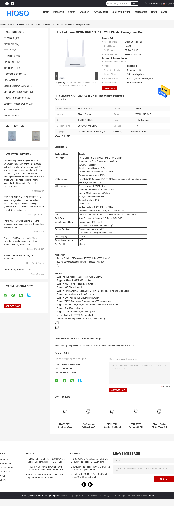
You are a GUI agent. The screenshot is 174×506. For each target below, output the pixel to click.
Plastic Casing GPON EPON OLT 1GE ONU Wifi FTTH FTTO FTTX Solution (159, 426)
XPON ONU (24, 24)
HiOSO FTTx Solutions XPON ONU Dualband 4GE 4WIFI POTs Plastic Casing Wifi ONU (65, 426)
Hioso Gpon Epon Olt (68, 346)
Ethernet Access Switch (16, 103)
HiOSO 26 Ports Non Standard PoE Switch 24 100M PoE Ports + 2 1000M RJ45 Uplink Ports (90, 461)
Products (58, 12)
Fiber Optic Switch (13, 74)
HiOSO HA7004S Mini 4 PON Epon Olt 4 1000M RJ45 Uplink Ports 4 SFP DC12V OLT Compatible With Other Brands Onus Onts (46, 469)
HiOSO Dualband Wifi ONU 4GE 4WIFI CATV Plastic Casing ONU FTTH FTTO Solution (88, 426)
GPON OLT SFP (11, 115)
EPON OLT (9, 38)
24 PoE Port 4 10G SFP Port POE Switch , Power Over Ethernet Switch (89, 475)
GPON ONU (9, 62)
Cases (164, 12)
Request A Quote (152, 3)
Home (46, 12)
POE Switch (10, 80)
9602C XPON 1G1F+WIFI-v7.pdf (88, 338)
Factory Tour (101, 12)
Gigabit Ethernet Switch (16, 86)
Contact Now (109, 88)
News (154, 12)
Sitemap (4, 480)
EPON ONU (9, 56)
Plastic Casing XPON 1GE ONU (121, 346)
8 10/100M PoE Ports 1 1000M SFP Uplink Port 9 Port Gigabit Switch (90, 468)
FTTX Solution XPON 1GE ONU (92, 346)
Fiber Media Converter (15, 97)
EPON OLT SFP (11, 109)
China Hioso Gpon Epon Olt (48, 495)
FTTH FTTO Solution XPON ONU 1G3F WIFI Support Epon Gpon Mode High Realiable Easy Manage (135, 426)
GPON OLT (9, 44)
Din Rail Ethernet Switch (16, 91)
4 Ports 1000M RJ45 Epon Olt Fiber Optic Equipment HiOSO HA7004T (46, 476)
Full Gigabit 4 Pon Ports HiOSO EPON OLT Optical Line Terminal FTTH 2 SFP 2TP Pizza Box (46, 461)
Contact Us (141, 12)
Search (135, 3)
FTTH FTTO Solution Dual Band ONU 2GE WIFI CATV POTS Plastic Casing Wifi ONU (112, 426)
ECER (151, 495)
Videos (71, 12)
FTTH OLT (9, 50)
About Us (84, 12)
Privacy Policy (28, 495)
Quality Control (121, 12)
